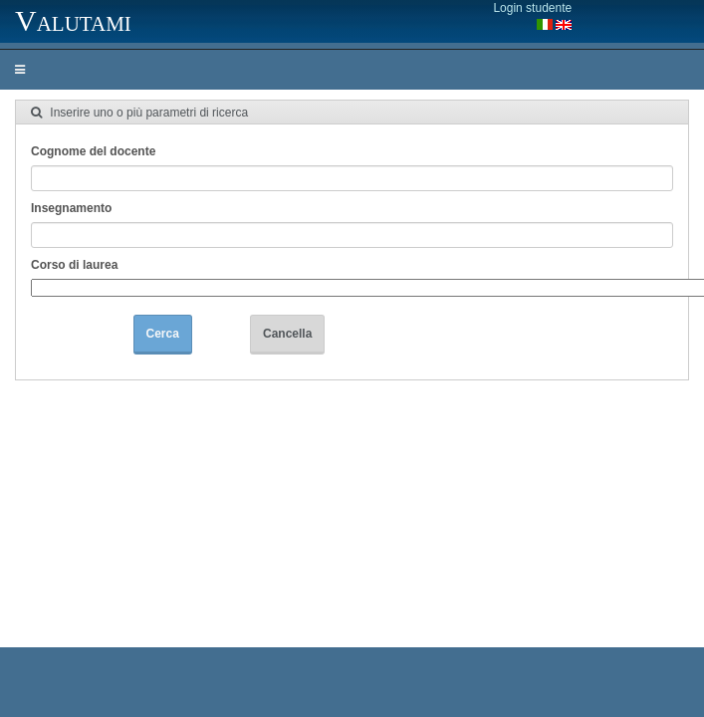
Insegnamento (71, 208)
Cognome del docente (93, 151)
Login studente (532, 8)
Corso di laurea (74, 265)
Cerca (162, 334)
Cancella (287, 334)
